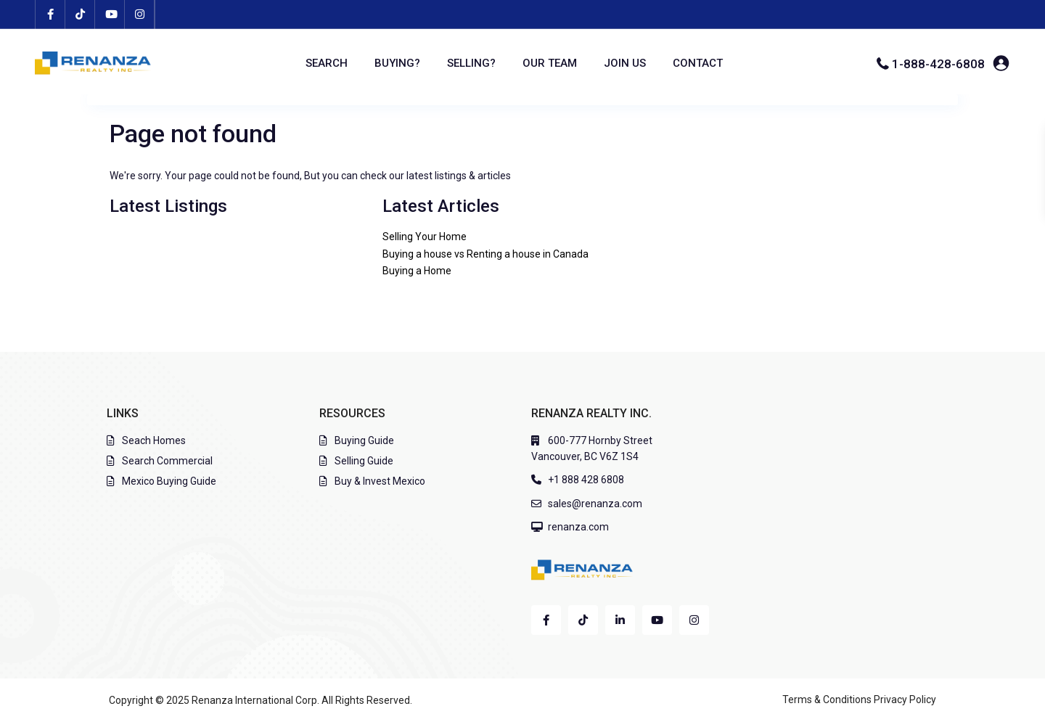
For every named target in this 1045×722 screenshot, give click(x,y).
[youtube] (110, 14)
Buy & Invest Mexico (380, 481)
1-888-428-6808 (938, 64)
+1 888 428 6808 (586, 479)
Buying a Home (416, 270)
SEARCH (327, 63)
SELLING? (471, 63)
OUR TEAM (549, 63)
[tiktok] (80, 14)
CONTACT (698, 63)
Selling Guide (364, 461)
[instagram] (140, 14)
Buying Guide (364, 440)
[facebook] (50, 14)
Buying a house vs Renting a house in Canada (485, 254)
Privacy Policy (905, 699)
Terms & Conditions (827, 699)
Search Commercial (167, 461)
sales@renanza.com (595, 503)
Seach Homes (154, 440)
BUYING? (397, 63)
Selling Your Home (424, 236)
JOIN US (625, 63)
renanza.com (578, 527)
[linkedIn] (620, 620)
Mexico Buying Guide (169, 481)
